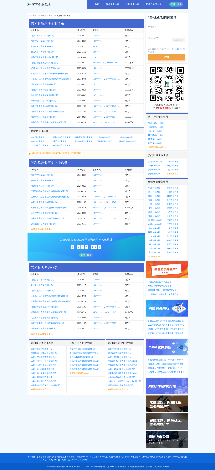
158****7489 (98, 79)
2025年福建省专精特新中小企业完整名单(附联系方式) (171, 325)
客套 (87, 467)
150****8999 (98, 117)
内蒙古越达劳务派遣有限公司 (43, 373)
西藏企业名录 (154, 212)
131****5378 (110, 79)
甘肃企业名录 (172, 216)
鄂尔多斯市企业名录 (84, 141)
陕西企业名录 (154, 232)
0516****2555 (99, 46)
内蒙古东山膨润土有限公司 (42, 369)
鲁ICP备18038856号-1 (73, 467)
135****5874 (110, 117)
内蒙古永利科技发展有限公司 (43, 117)
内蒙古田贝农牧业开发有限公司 (44, 361)
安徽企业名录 (172, 252)
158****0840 (110, 106)
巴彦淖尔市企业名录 (40, 145)
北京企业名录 (154, 208)
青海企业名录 (172, 204)
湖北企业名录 (172, 166)
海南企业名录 (172, 240)
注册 (179, 4)
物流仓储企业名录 (156, 123)
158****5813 (98, 36)
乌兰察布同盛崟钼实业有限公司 (44, 95)
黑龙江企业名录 (155, 162)
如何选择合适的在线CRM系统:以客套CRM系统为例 (170, 360)
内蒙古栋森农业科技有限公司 (43, 365)
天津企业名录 (154, 248)
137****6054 (98, 95)
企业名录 (32, 16)
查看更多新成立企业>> (42, 334)
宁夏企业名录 (154, 188)
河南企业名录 (154, 174)
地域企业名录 (132, 4)
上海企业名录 (172, 162)
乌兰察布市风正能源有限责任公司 (84, 353)
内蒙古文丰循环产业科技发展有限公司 (47, 112)
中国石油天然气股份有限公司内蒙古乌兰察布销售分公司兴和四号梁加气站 (101, 365)
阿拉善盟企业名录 (105, 141)
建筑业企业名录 (155, 139)
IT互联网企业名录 (156, 135)
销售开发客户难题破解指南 (159, 286)
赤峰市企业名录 (38, 141)
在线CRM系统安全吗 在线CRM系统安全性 (166, 372)
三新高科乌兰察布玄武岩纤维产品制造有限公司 (51, 79)
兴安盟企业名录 (38, 137)
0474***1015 (110, 122)
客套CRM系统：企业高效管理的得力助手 (166, 364)
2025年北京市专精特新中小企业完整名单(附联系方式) (171, 333)
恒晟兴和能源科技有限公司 (81, 357)
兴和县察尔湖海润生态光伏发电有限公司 (48, 122)
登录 (173, 4)
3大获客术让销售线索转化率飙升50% (164, 294)
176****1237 (98, 57)
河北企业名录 (172, 192)
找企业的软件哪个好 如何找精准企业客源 (166, 321)
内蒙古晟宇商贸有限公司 (41, 377)
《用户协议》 (175, 49)
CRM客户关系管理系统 (117, 467)
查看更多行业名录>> (157, 147)
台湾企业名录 (154, 204)
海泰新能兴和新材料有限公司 (43, 101)
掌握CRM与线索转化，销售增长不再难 (165, 368)
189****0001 (98, 41)
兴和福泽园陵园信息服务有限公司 (45, 68)
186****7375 (98, 74)
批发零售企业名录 (156, 127)
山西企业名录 (172, 212)
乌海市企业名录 (126, 137)
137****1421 (98, 84)
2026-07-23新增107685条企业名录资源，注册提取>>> (58, 155)
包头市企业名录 (104, 137)
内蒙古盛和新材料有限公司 (42, 41)
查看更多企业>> (174, 174)
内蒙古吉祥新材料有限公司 (42, 36)
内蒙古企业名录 (155, 224)
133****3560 (98, 106)
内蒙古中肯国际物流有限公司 (82, 349)
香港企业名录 (172, 188)
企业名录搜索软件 (99, 467)
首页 (97, 4)
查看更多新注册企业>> (41, 389)
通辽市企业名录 (60, 141)
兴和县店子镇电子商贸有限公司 (44, 353)
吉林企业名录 (154, 240)
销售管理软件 (140, 467)
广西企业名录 (172, 224)
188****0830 (98, 112)
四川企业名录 (154, 192)
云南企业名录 (154, 228)
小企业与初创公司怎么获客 (159, 282)
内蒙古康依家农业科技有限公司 (44, 63)
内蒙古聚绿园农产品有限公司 (43, 381)
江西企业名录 (154, 216)
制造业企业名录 (155, 143)
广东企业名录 (154, 236)
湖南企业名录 (172, 248)
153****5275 (98, 68)
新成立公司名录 (153, 4)
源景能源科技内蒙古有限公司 (43, 84)
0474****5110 (98, 63)
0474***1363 (98, 122)
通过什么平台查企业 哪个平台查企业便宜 (166, 329)
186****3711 (111, 63)
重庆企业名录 (154, 196)
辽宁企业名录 (154, 252)
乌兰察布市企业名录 (61, 145)
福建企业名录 (154, 166)
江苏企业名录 (172, 220)
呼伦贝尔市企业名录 (128, 141)
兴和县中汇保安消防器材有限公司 (45, 385)
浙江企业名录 (154, 170)
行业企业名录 (112, 4)
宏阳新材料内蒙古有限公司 (42, 46)
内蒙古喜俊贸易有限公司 (41, 349)
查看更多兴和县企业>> (42, 229)
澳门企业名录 (154, 244)
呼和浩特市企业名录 (61, 137)
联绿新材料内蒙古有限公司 (42, 52)
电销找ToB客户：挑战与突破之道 (162, 290)
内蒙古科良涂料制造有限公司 (43, 90)
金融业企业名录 (155, 131)
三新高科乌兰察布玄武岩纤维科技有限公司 (49, 74)
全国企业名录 (46, 16)
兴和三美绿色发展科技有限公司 (44, 57)
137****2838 (98, 101)
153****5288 (110, 112)
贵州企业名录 (172, 236)
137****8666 (98, 90)
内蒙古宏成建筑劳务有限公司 (43, 357)
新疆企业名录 (172, 244)
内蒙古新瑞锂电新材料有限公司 (44, 106)
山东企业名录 (172, 170)
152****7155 (110, 57)
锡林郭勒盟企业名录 (84, 137)
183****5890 (98, 52)
